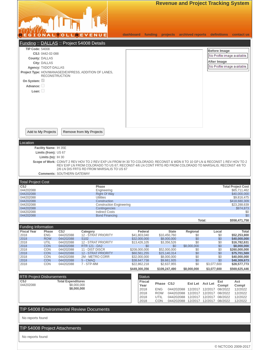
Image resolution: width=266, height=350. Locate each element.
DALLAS (49, 43)
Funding (28, 43)
